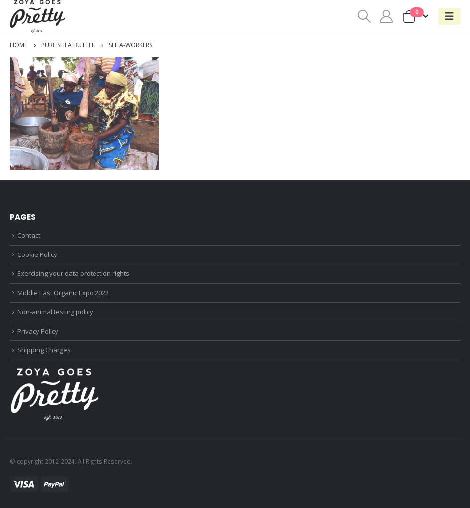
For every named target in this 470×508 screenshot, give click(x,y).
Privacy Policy (37, 331)
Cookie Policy (37, 254)
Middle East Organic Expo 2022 (63, 292)
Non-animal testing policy (55, 311)
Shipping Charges (44, 349)
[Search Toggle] (364, 16)
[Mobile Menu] (449, 16)
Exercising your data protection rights (73, 273)
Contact (28, 235)
